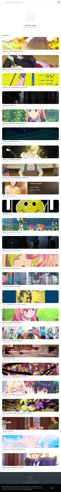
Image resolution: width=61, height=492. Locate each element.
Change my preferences (27, 489)
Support (30, 479)
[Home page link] (2, 2)
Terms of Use (30, 476)
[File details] (30, 45)
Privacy (30, 477)
